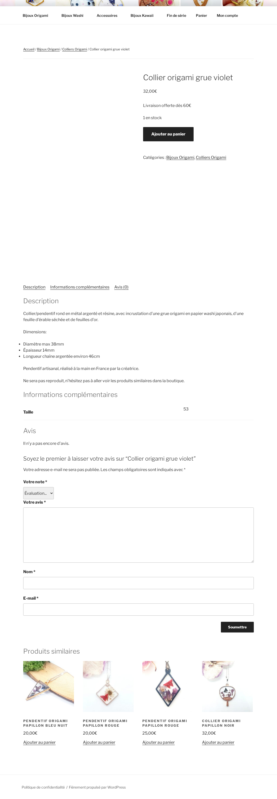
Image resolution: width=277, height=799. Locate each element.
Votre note (35, 481)
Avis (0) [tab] (121, 287)
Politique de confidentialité (43, 787)
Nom (29, 571)
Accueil (28, 49)
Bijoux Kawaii (144, 15)
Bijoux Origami (38, 15)
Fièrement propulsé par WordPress (97, 787)
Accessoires (109, 15)
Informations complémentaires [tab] (79, 287)
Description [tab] (34, 287)
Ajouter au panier (168, 134)
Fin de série (176, 15)
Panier (201, 15)
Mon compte (227, 15)
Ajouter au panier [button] (39, 742)
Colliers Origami (74, 49)
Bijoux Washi (74, 15)
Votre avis (34, 502)
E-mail (31, 598)
